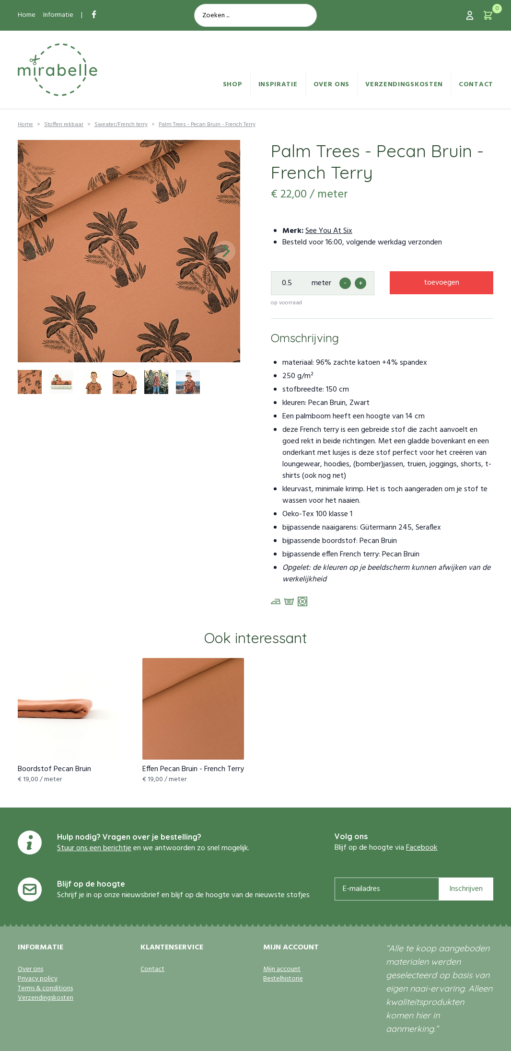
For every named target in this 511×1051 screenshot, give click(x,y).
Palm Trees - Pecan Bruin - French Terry (207, 124)
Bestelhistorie (283, 979)
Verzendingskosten (404, 84)
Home (26, 15)
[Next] (224, 251)
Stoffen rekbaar (63, 124)
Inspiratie (278, 84)
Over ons (332, 84)
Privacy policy (38, 979)
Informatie (58, 15)
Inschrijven (466, 889)
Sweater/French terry (121, 124)
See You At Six (328, 231)
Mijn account (282, 969)
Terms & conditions (45, 988)
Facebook (421, 848)
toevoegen (441, 283)
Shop (233, 84)
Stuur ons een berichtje (94, 848)
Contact (476, 84)
